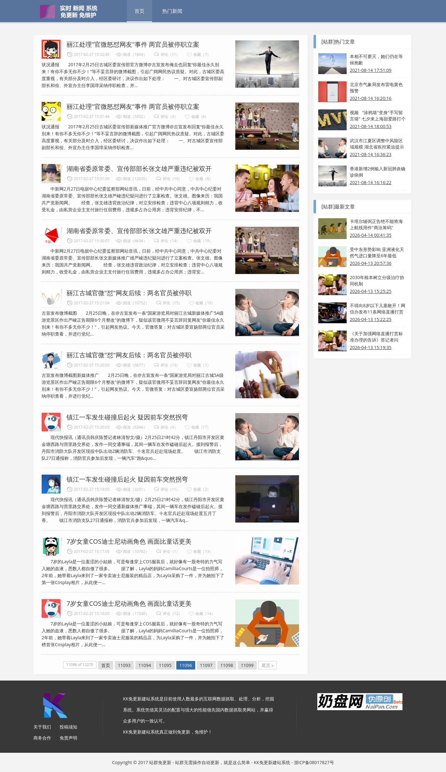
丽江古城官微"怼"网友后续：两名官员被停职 (129, 293)
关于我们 (42, 727)
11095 (165, 665)
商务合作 (42, 738)
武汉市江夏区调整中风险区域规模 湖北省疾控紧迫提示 (377, 143)
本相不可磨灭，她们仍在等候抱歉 (376, 59)
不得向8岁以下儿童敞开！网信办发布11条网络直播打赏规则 (377, 308)
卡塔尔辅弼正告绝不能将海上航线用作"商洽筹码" (376, 224)
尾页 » (267, 665)
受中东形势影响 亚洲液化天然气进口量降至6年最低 (377, 252)
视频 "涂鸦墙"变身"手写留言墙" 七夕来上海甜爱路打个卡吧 (378, 115)
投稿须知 (68, 727)
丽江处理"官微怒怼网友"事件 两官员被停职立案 (133, 44)
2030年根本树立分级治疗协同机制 (377, 280)
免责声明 (68, 738)
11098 (226, 665)
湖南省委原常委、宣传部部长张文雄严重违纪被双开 (139, 168)
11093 (124, 665)
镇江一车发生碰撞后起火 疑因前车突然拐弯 (127, 417)
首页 (139, 11)
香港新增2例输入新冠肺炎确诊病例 (377, 172)
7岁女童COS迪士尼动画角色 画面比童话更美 (129, 541)
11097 (206, 665)
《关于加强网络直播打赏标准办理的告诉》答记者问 (376, 336)
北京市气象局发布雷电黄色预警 (376, 87)
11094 (144, 665)
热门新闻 (172, 11)
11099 (247, 665)
